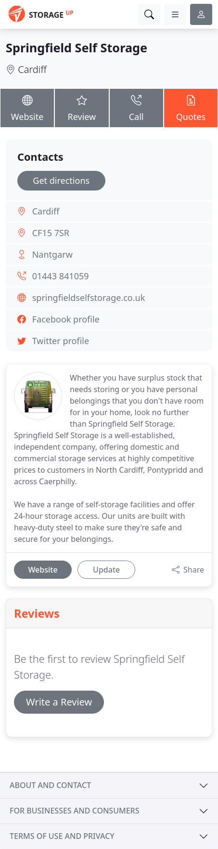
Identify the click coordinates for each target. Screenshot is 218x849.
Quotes (191, 107)
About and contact (50, 785)
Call (136, 107)
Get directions (61, 180)
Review (82, 107)
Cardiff (32, 69)
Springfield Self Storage (76, 47)
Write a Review (59, 701)
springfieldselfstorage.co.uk (88, 297)
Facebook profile (66, 319)
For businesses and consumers (74, 810)
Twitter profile (60, 341)
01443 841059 (60, 276)
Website (27, 107)
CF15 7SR (50, 233)
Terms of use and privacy (62, 836)
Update (106, 569)
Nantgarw (52, 254)
